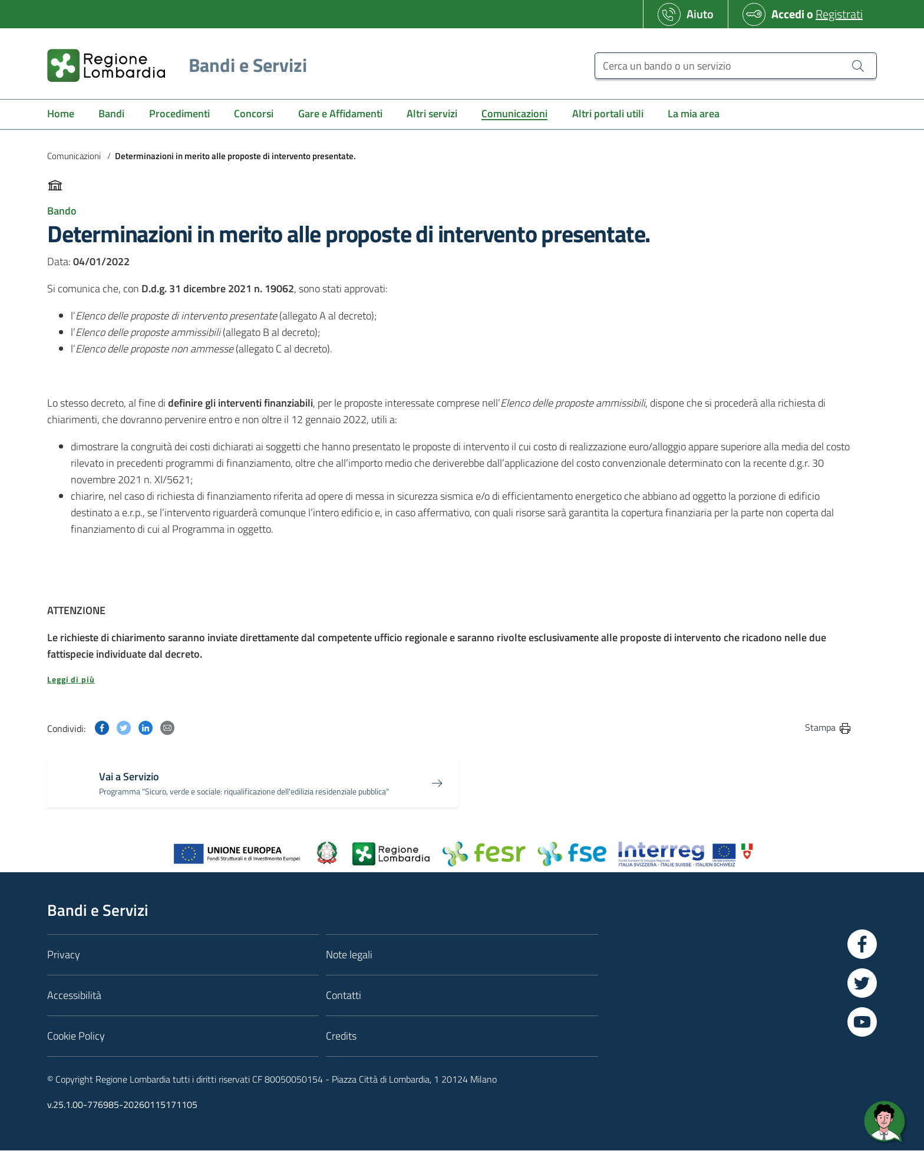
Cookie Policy (76, 1036)
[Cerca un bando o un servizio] (736, 65)
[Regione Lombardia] (172, 65)
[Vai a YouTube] (862, 1021)
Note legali (349, 954)
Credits (341, 1036)
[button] (449, 679)
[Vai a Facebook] (862, 944)
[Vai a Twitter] (862, 983)
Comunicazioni (74, 156)
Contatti (343, 995)
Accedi (787, 14)
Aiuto (700, 14)
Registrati (839, 14)
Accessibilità (74, 995)
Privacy (63, 954)
